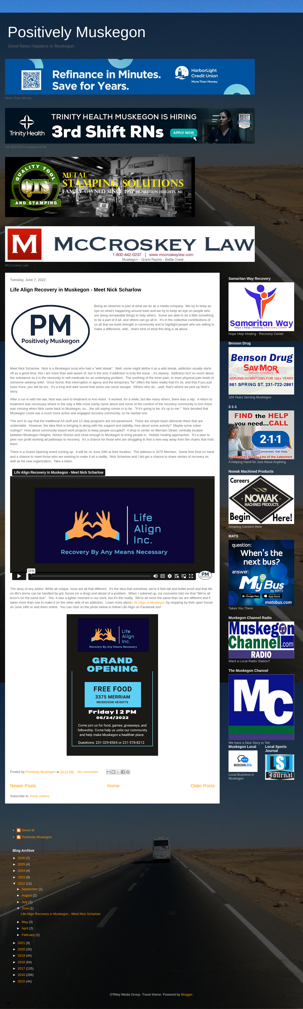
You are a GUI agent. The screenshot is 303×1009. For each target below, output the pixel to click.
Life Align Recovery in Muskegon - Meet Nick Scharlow (75, 289)
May (25, 922)
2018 (22, 962)
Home (113, 785)
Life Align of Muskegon (149, 602)
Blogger (186, 994)
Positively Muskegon (77, 32)
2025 (22, 864)
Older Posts (203, 785)
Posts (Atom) (39, 796)
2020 (22, 949)
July (25, 902)
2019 (22, 955)
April (25, 928)
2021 (22, 943)
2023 (22, 877)
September (30, 889)
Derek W (28, 830)
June (26, 908)
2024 (22, 871)
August (27, 895)
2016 (22, 975)
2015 (22, 981)
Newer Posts (23, 785)
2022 (22, 883)
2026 (22, 858)
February (29, 935)
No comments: (89, 772)
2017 (22, 968)
